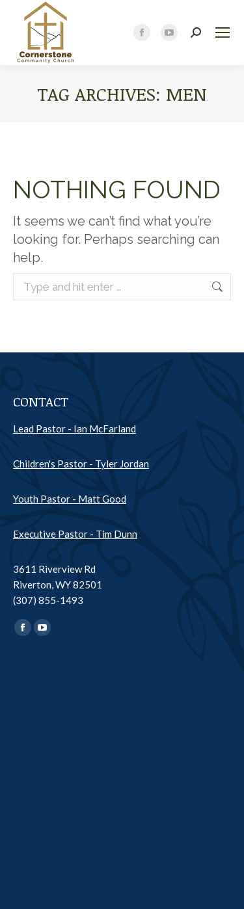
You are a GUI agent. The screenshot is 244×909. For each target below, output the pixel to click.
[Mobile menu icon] (222, 32)
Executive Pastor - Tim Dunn (75, 534)
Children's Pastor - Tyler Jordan (81, 463)
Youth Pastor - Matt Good (69, 499)
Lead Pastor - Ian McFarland (74, 428)
